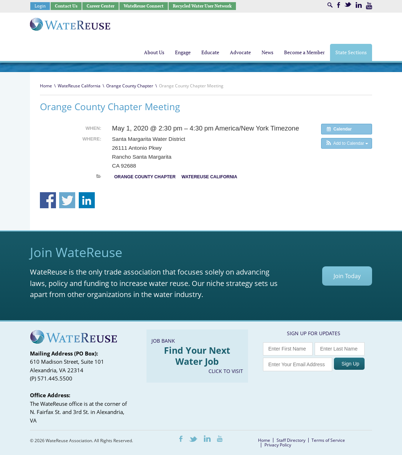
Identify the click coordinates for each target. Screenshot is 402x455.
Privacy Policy (277, 445)
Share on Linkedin (87, 200)
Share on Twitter (67, 200)
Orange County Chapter (129, 86)
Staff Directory (291, 440)
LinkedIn (359, 5)
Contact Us (66, 6)
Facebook (338, 5)
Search (330, 5)
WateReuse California (79, 86)
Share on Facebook (48, 200)
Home (46, 86)
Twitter (347, 4)
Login (40, 6)
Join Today (347, 276)
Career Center (100, 6)
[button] (346, 143)
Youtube (369, 5)
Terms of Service (328, 440)
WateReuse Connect (144, 6)
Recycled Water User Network (202, 6)
